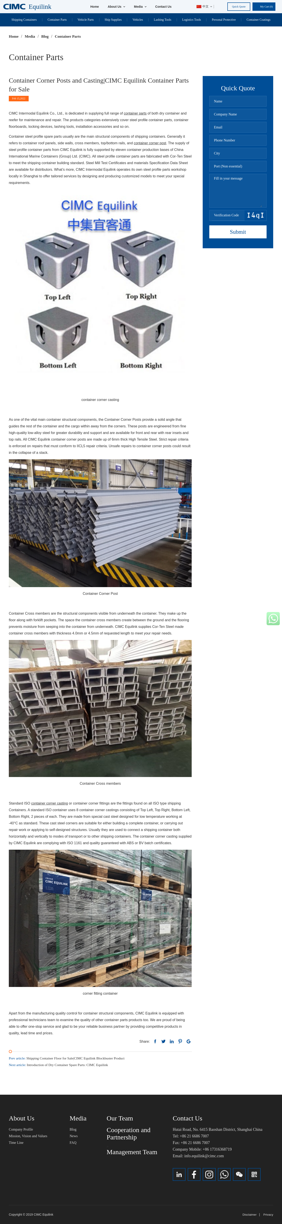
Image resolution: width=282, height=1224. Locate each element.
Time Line (16, 1142)
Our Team (120, 1118)
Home (94, 6)
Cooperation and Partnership (128, 1133)
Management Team (132, 1151)
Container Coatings (259, 19)
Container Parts (57, 19)
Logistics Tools (191, 19)
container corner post (150, 143)
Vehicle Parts (86, 19)
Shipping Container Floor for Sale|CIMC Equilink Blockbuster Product (68, 1058)
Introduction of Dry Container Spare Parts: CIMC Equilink (59, 1064)
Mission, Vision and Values (28, 1136)
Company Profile (21, 1129)
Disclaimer (249, 1214)
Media (140, 6)
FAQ (73, 1142)
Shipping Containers (24, 19)
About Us (116, 6)
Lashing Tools (162, 19)
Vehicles (137, 19)
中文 (203, 6)
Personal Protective (224, 19)
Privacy (268, 1214)
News (74, 1136)
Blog (73, 1129)
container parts (135, 113)
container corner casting (50, 803)
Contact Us (163, 6)
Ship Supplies (113, 19)
